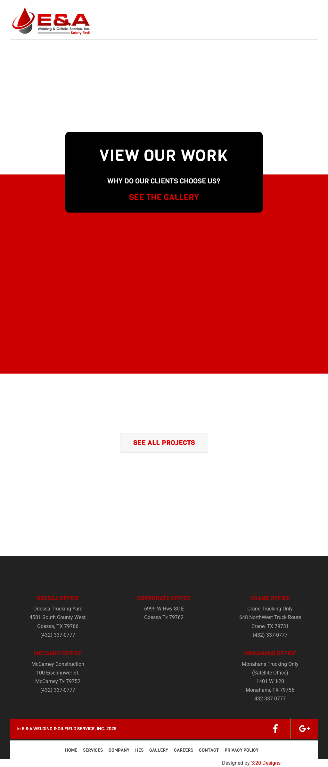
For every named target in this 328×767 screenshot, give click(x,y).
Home (71, 750)
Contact (209, 750)
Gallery (158, 750)
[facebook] (275, 728)
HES (139, 750)
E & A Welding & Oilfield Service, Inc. (63, 729)
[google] (304, 728)
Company (119, 750)
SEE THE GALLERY (164, 197)
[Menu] (308, 9)
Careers (183, 750)
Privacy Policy (241, 750)
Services (93, 750)
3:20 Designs (266, 763)
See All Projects (164, 443)
